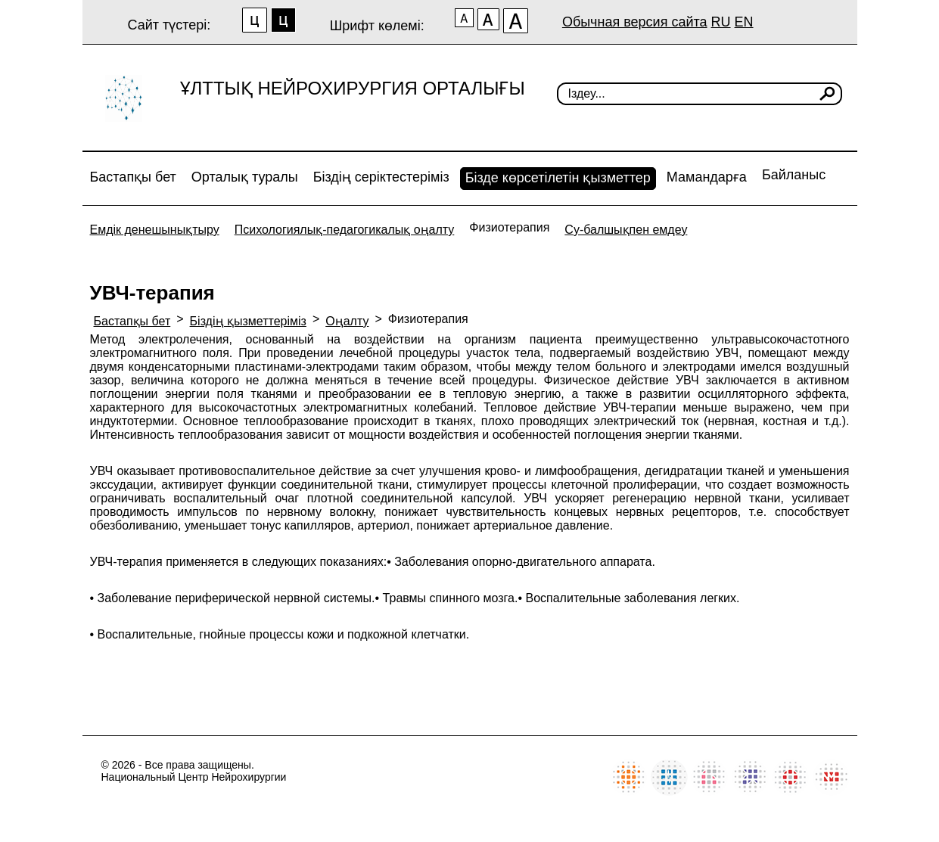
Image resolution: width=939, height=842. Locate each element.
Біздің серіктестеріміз (381, 177)
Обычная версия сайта (634, 22)
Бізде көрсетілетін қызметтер (558, 177)
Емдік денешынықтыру (154, 229)
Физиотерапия (509, 227)
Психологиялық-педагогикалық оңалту (345, 229)
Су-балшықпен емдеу (625, 229)
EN (744, 22)
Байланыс (794, 174)
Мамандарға (707, 177)
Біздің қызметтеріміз (248, 321)
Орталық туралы (244, 177)
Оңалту (346, 321)
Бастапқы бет (133, 177)
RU (721, 22)
